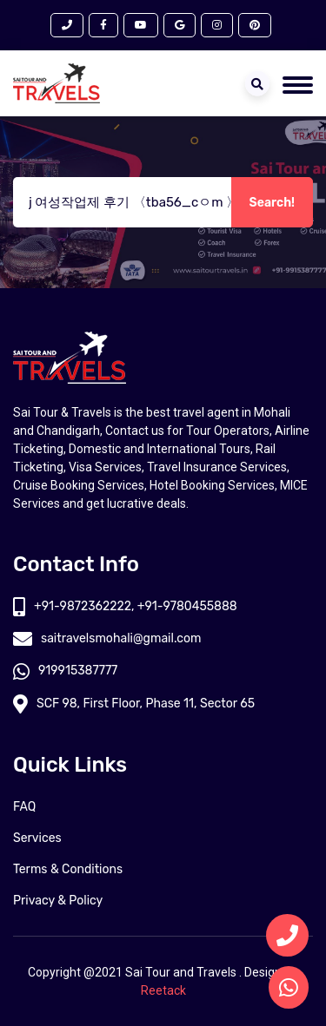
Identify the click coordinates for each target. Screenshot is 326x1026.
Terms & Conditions (68, 869)
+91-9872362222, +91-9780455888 (125, 606)
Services (37, 838)
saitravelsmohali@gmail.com (107, 638)
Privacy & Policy (58, 900)
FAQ (24, 806)
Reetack (163, 990)
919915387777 (65, 670)
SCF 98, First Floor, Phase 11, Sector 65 (134, 703)
